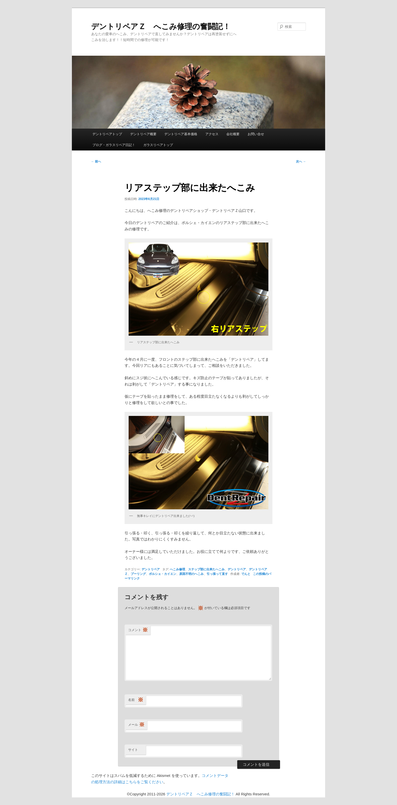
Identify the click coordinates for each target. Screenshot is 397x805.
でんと (245, 574)
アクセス (212, 134)
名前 (135, 700)
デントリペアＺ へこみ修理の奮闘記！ (160, 26)
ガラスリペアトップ (158, 145)
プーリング (138, 574)
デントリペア (151, 569)
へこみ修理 (177, 569)
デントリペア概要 (143, 134)
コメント (138, 630)
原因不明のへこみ (191, 574)
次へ (301, 161)
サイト (133, 750)
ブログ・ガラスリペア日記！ (113, 145)
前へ (96, 161)
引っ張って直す (217, 574)
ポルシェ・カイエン (162, 574)
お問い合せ (256, 134)
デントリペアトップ (107, 134)
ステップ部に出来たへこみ (206, 569)
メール (136, 725)
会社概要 (233, 134)
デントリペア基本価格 (180, 134)
